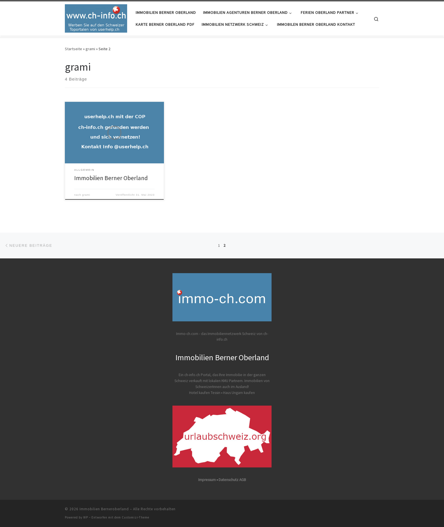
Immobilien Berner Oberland (111, 178)
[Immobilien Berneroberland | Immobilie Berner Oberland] (96, 17)
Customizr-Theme (135, 517)
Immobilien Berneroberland (104, 509)
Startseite (73, 48)
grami (90, 48)
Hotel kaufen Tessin (204, 392)
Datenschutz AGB (232, 479)
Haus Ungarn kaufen (239, 392)
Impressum (207, 479)
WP (85, 517)
